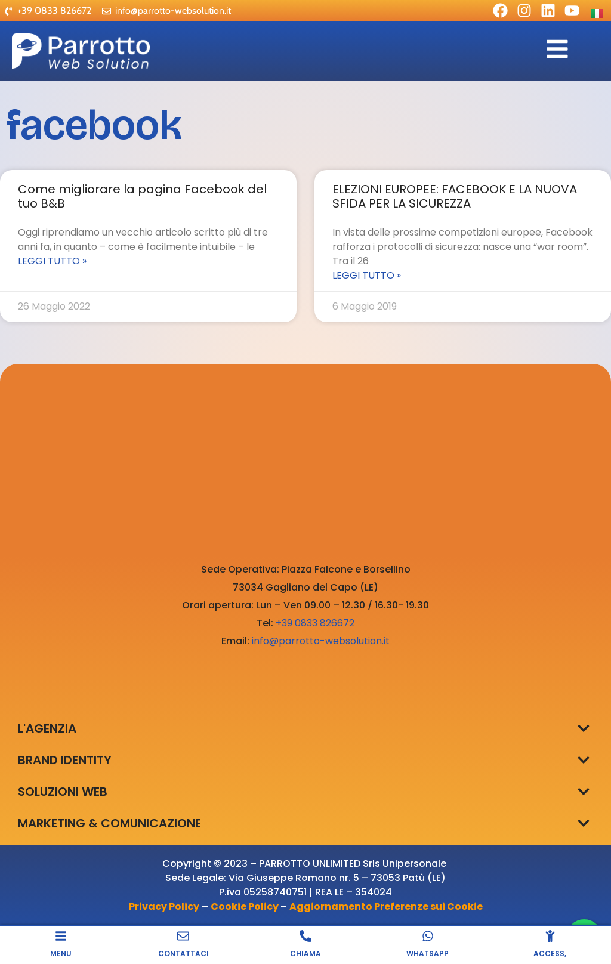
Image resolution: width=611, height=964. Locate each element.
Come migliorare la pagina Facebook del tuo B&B (142, 196)
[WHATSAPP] (428, 936)
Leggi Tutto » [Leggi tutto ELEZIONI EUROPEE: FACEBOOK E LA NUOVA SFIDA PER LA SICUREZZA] (366, 275)
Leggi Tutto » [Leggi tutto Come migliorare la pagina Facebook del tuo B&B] (52, 261)
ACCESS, (549, 953)
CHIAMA (305, 953)
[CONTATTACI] (183, 936)
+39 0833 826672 (315, 623)
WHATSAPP (427, 953)
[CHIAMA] (305, 936)
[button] (583, 728)
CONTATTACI (183, 953)
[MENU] (61, 936)
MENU (61, 953)
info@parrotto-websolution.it (321, 641)
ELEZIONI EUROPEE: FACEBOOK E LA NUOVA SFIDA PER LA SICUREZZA (454, 196)
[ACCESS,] (550, 936)
